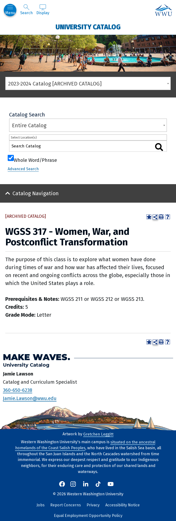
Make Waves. (36, 357)
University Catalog (88, 27)
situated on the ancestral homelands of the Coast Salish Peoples (85, 445)
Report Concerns (65, 505)
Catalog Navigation (36, 193)
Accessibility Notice (122, 505)
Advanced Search (23, 169)
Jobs (40, 505)
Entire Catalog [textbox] (29, 125)
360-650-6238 (17, 390)
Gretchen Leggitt (98, 434)
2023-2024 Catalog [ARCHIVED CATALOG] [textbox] (55, 83)
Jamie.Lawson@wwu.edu (30, 398)
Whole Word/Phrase (35, 159)
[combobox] (88, 83)
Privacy (93, 505)
